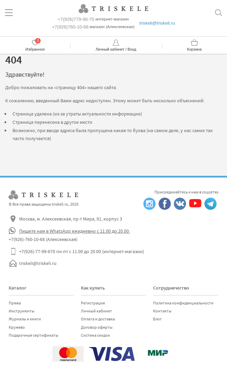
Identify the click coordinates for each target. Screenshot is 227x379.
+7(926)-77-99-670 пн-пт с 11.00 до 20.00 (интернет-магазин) (81, 251)
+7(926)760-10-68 (70, 26)
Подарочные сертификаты (33, 335)
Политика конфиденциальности (183, 303)
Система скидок (95, 335)
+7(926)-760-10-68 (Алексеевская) (43, 239)
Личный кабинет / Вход (116, 49)
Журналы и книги (25, 319)
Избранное (35, 49)
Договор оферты (96, 327)
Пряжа (15, 303)
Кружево (17, 327)
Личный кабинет (96, 311)
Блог (157, 319)
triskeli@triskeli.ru (157, 23)
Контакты (162, 311)
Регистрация (93, 303)
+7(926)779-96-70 (76, 19)
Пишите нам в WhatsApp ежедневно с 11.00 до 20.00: (74, 231)
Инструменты (21, 311)
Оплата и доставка (98, 319)
